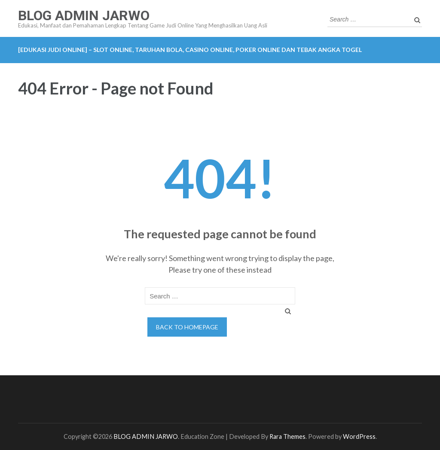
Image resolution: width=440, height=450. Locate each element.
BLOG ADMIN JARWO (84, 15)
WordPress (359, 436)
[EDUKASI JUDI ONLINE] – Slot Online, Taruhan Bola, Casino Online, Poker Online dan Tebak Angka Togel (190, 49)
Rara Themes (287, 436)
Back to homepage (187, 327)
